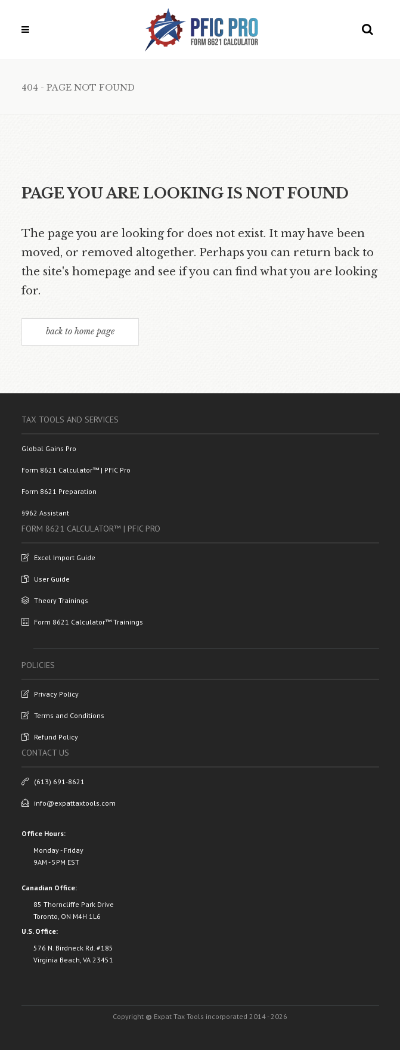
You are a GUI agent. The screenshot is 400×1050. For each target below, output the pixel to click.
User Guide (45, 578)
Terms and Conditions (62, 715)
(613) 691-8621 (53, 781)
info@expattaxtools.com (68, 803)
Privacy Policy (50, 693)
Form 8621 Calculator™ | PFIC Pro (76, 469)
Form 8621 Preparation (59, 491)
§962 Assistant (45, 512)
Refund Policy (49, 736)
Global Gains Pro (48, 448)
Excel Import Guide (58, 557)
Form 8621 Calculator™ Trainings (82, 621)
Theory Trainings (54, 600)
